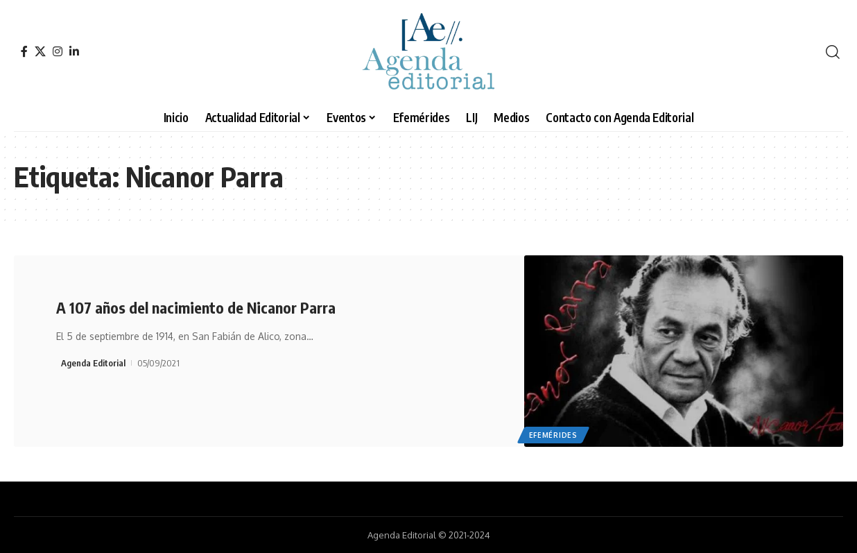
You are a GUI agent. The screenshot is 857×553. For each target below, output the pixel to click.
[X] (40, 51)
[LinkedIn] (74, 51)
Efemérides (553, 435)
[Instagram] (57, 51)
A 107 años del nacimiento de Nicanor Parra (196, 307)
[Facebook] (24, 51)
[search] (833, 52)
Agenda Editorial (93, 362)
